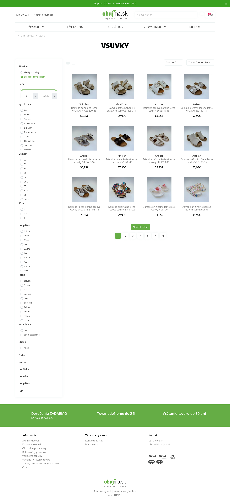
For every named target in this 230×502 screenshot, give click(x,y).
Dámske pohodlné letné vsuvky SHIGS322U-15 (84, 109)
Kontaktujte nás (94, 440)
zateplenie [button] (25, 324)
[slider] (22, 90)
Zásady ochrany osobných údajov (40, 463)
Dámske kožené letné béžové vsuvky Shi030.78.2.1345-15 (84, 208)
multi (26, 320)
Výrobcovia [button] (25, 104)
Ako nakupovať (30, 440)
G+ (25, 213)
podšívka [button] (24, 369)
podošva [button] (23, 376)
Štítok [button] (22, 342)
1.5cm (27, 231)
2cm (26, 253)
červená (28, 280)
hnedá (27, 311)
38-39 (26, 199)
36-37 (26, 181)
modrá (27, 316)
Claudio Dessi (30, 141)
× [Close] (226, 3)
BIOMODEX (29, 123)
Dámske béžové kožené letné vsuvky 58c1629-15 (159, 161)
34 (25, 168)
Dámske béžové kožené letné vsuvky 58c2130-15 (196, 109)
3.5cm (27, 257)
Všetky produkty (31, 72)
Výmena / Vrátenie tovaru (36, 459)
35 (25, 172)
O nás (25, 467)
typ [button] (21, 390)
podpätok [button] (24, 225)
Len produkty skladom (34, 76)
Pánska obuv (75, 27)
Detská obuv (115, 27)
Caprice (27, 136)
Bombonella (30, 132)
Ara (25, 110)
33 (25, 164)
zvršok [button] (22, 362)
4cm (26, 270)
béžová (27, 294)
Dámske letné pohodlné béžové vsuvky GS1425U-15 (122, 109)
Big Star (28, 127)
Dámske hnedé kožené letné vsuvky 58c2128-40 (121, 161)
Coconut (28, 145)
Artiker (27, 114)
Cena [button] (21, 84)
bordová (28, 302)
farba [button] (22, 355)
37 (25, 186)
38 (25, 194)
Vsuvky (42, 35)
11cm (26, 240)
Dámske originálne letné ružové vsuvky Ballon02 (121, 208)
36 (25, 177)
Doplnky (194, 27)
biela (26, 298)
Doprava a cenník (32, 444)
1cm (26, 244)
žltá (25, 289)
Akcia (26, 347)
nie (25, 330)
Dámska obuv (35, 27)
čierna (27, 285)
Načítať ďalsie (140, 227)
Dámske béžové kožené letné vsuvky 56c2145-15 (159, 109)
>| (162, 235)
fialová (27, 307)
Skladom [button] (23, 66)
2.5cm (27, 248)
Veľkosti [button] (23, 153)
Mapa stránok (93, 444)
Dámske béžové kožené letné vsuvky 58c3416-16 (84, 161)
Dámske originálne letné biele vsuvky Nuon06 (159, 208)
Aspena (27, 119)
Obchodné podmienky (34, 448)
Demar (27, 149)
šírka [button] (21, 203)
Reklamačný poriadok (34, 452)
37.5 (26, 190)
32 (25, 159)
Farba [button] (22, 274)
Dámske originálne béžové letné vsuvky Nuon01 (196, 208)
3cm (26, 262)
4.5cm (27, 266)
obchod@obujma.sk (159, 444)
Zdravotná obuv (155, 27)
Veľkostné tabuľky (32, 455)
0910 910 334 (156, 440)
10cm (26, 235)
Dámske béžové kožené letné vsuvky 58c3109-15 (196, 161)
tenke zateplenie (32, 334)
